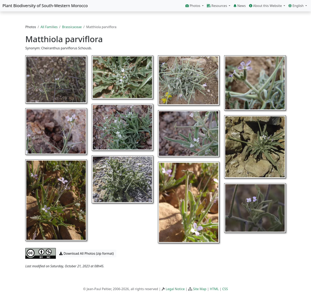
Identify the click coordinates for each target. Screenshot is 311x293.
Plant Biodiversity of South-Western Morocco (45, 5)
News (240, 5)
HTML (214, 289)
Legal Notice (175, 289)
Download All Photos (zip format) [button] (86, 253)
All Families (49, 27)
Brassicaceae (72, 27)
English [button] (296, 5)
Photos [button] (193, 5)
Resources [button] (217, 5)
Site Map (199, 289)
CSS (225, 289)
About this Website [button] (266, 5)
